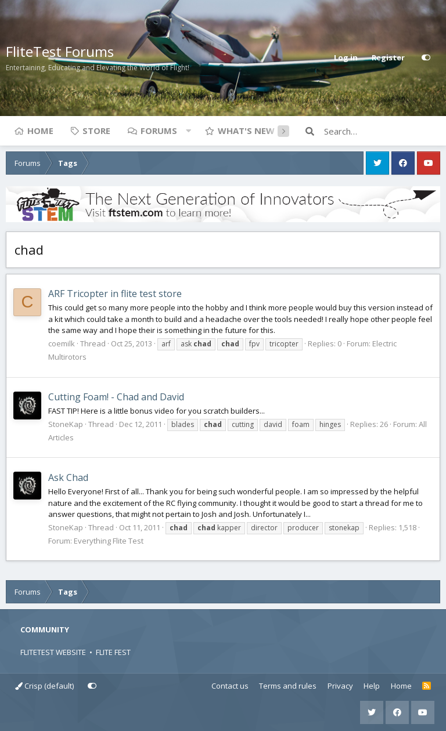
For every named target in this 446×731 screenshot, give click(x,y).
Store (96, 130)
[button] (188, 130)
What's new (246, 130)
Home (40, 130)
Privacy (340, 686)
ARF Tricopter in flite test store (115, 293)
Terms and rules (287, 686)
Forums (159, 130)
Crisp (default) (44, 686)
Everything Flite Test (108, 540)
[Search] (382, 131)
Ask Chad (68, 477)
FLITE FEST (113, 652)
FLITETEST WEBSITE (53, 652)
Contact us (230, 686)
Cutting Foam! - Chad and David (116, 396)
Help (372, 686)
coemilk (61, 343)
